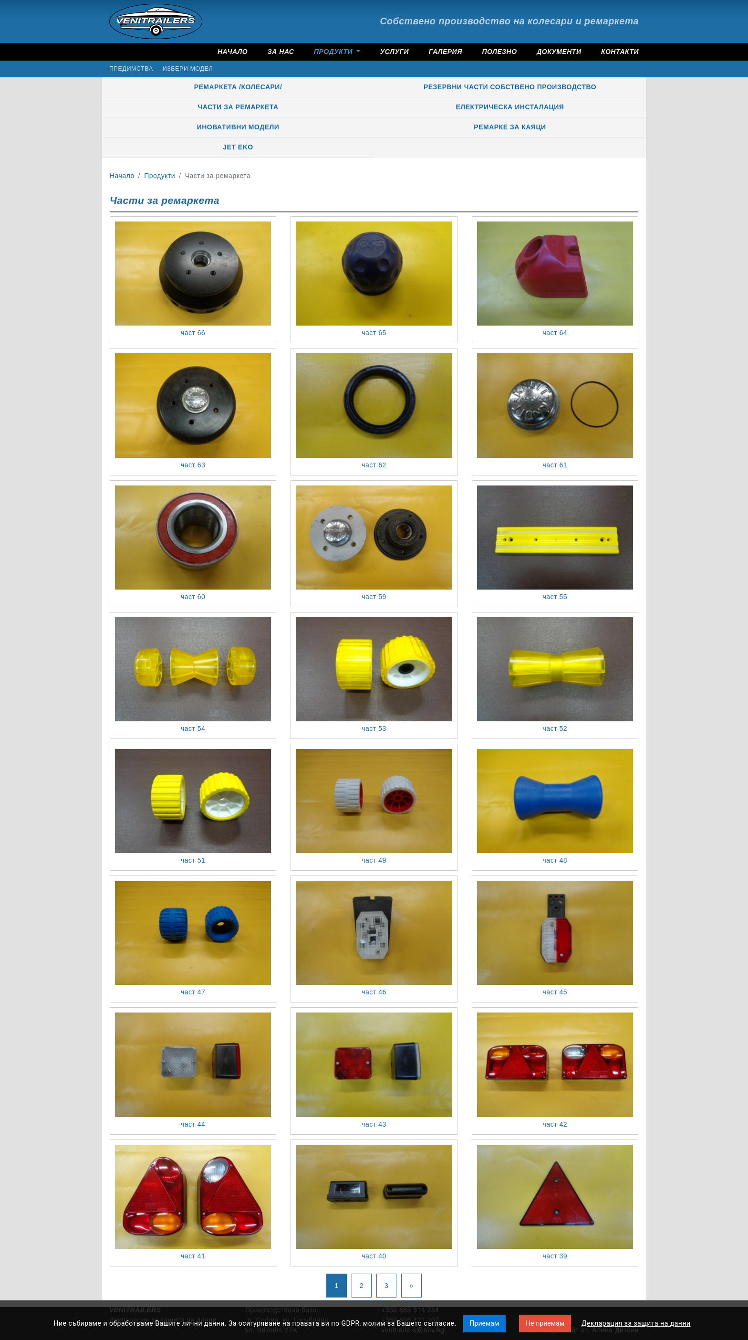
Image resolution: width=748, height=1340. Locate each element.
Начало (233, 51)
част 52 (555, 728)
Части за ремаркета (237, 107)
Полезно (499, 51)
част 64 (555, 333)
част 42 (555, 1124)
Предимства (131, 68)
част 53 (374, 728)
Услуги (394, 51)
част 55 (555, 597)
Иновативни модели (238, 127)
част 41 (193, 1256)
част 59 (374, 597)
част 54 (193, 728)
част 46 (374, 992)
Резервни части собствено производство (510, 87)
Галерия (445, 51)
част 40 (374, 1256)
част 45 (555, 992)
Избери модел (188, 68)
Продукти (334, 51)
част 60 (193, 597)
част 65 (374, 333)
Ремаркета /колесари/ (238, 87)
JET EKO (238, 147)
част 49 (374, 860)
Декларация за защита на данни (636, 1323)
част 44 (193, 1124)
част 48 (555, 860)
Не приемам (545, 1323)
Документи (559, 51)
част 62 (374, 465)
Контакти (620, 51)
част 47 (193, 992)
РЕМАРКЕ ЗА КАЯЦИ (510, 127)
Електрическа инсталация (510, 107)
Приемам (484, 1323)
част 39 (555, 1256)
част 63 (193, 465)
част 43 (374, 1124)
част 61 (555, 465)
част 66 (193, 333)
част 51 (193, 860)
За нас (281, 51)
